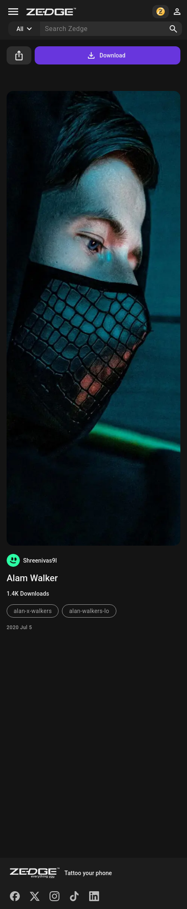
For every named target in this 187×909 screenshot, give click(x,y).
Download (105, 55)
